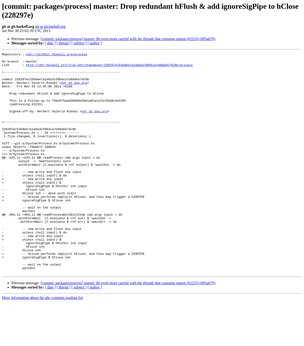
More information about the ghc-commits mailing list (42, 342)
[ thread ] (64, 43)
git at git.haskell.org (50, 26)
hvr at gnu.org (74, 89)
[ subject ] (79, 43)
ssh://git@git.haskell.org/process (56, 55)
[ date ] (50, 43)
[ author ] (95, 43)
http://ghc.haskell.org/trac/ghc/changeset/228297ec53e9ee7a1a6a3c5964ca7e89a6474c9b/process (109, 68)
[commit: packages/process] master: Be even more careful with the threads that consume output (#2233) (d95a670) (128, 39)
